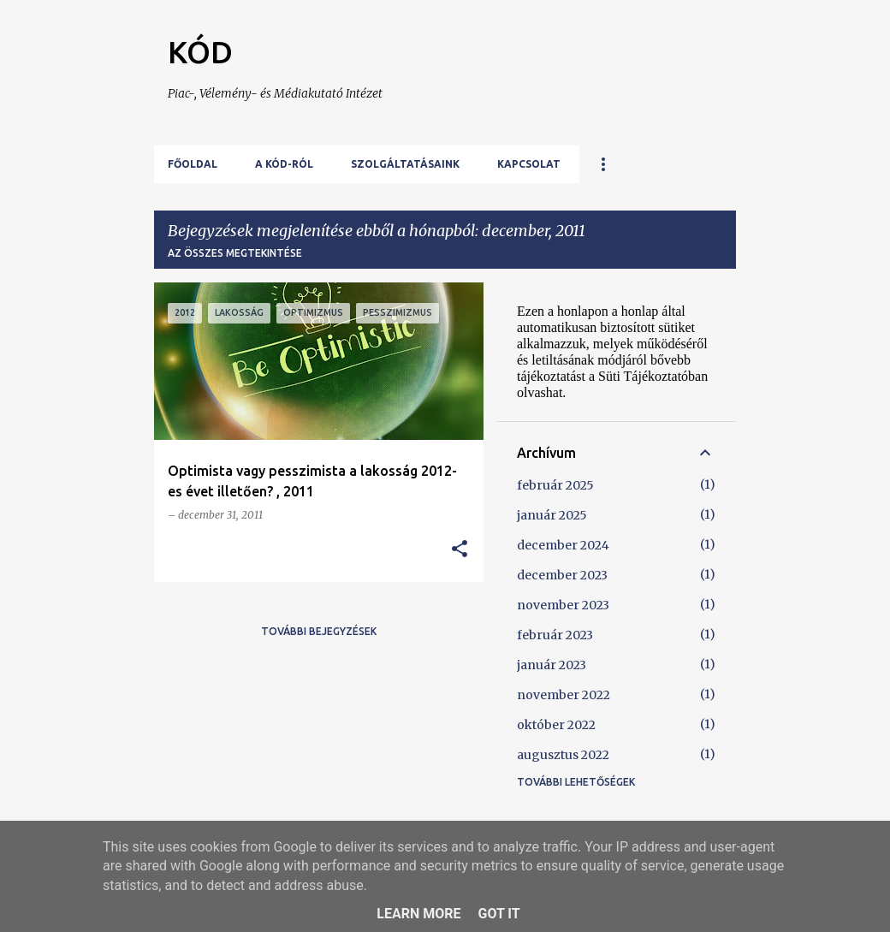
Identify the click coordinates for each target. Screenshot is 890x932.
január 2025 (552, 515)
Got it (498, 913)
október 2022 (556, 725)
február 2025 (555, 485)
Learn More (418, 913)
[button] (459, 549)
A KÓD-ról (284, 163)
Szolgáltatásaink (405, 163)
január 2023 (551, 665)
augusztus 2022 (563, 755)
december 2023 (562, 575)
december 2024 (563, 545)
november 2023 (563, 605)
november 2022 (563, 695)
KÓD (200, 51)
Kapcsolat (529, 163)
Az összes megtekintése (235, 252)
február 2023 (555, 635)
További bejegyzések (319, 631)
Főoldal (192, 163)
